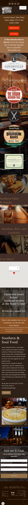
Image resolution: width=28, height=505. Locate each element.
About (6, 486)
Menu (22, 486)
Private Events (13, 487)
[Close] (17, 268)
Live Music (5, 487)
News (19, 487)
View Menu (6, 392)
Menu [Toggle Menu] (23, 7)
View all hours (14, 306)
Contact (24, 487)
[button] (14, 273)
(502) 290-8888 (14, 1)
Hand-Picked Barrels (14, 486)
